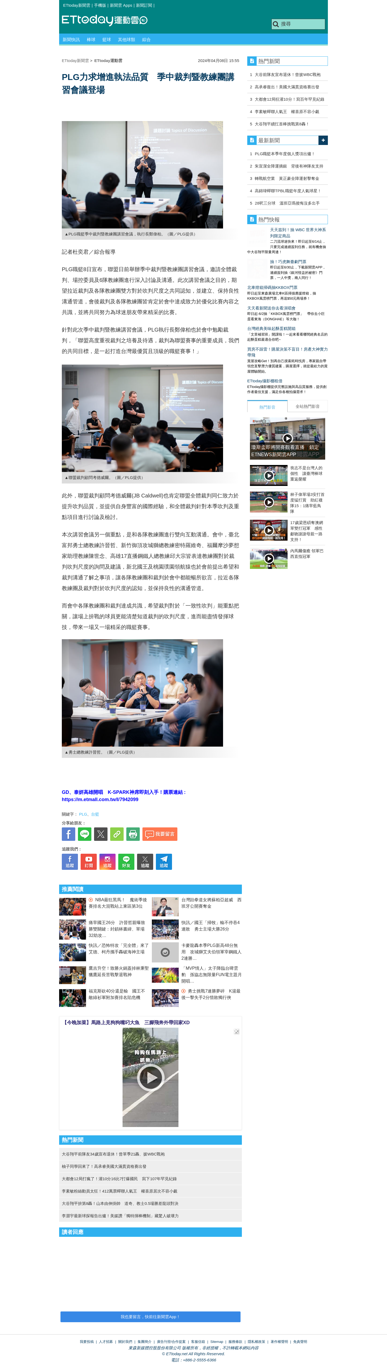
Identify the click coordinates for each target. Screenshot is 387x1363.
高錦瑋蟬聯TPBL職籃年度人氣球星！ (288, 190)
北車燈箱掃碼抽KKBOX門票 (272, 270)
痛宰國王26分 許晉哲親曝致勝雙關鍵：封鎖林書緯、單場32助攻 (117, 929)
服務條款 (235, 1342)
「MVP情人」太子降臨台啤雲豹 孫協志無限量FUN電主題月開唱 (211, 974)
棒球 (91, 39)
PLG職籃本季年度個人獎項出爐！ (285, 153)
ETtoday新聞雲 (76, 5)
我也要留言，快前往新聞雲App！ (150, 1316)
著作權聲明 (279, 1342)
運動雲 (109, 21)
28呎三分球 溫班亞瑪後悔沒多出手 (287, 203)
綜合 (146, 39)
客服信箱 (198, 1342)
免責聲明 (300, 1342)
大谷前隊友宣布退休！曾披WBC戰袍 (288, 74)
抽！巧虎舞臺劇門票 (265, 250)
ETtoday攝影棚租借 (264, 364)
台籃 (95, 814)
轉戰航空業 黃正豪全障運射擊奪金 (287, 178)
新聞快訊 (71, 39)
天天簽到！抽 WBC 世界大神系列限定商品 (285, 229)
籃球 (106, 39)
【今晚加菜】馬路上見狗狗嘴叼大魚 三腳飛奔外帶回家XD (126, 1022)
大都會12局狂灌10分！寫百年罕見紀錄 (289, 99)
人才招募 (106, 1342)
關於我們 (125, 1342)
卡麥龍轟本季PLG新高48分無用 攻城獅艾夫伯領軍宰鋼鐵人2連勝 (211, 952)
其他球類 (126, 39)
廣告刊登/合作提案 (171, 1342)
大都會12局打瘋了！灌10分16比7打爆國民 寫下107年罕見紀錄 (119, 1178)
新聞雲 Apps (121, 5)
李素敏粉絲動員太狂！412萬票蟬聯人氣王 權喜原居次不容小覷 (119, 1191)
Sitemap (216, 1342)
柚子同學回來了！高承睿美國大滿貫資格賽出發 (104, 1166)
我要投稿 (87, 1342)
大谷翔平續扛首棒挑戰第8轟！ (282, 124)
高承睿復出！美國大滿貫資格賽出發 (287, 87)
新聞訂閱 (144, 5)
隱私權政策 (256, 1342)
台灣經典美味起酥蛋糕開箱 (271, 312)
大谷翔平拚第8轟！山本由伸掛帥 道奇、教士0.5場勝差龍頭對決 (120, 1203)
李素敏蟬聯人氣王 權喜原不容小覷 (287, 111)
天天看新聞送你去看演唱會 (271, 291)
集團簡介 (145, 1342)
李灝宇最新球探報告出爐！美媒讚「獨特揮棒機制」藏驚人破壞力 (120, 1215)
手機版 (100, 5)
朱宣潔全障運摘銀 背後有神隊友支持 (289, 166)
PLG (83, 814)
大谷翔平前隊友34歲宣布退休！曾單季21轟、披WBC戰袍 (113, 1154)
